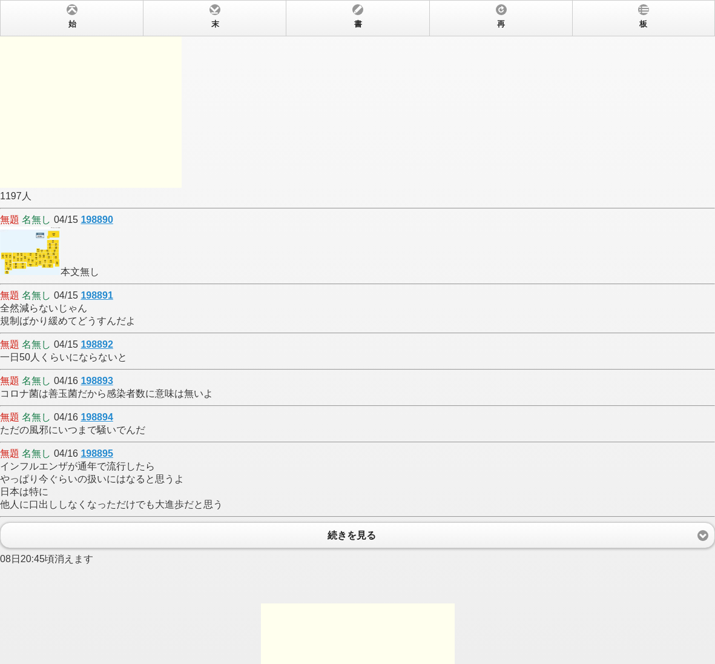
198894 (97, 417)
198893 (97, 381)
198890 (97, 219)
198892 (97, 344)
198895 (97, 453)
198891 (97, 295)
